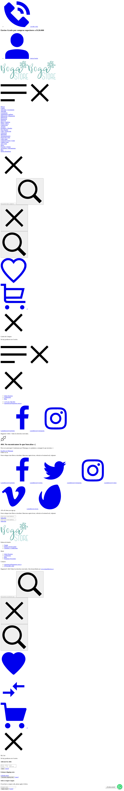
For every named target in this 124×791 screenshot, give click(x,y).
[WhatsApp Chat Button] (119, 786)
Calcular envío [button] (5, 776)
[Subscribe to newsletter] (3, 518)
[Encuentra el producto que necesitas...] (14, 637)
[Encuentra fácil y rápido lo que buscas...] (14, 244)
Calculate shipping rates (7, 777)
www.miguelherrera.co (47, 569)
